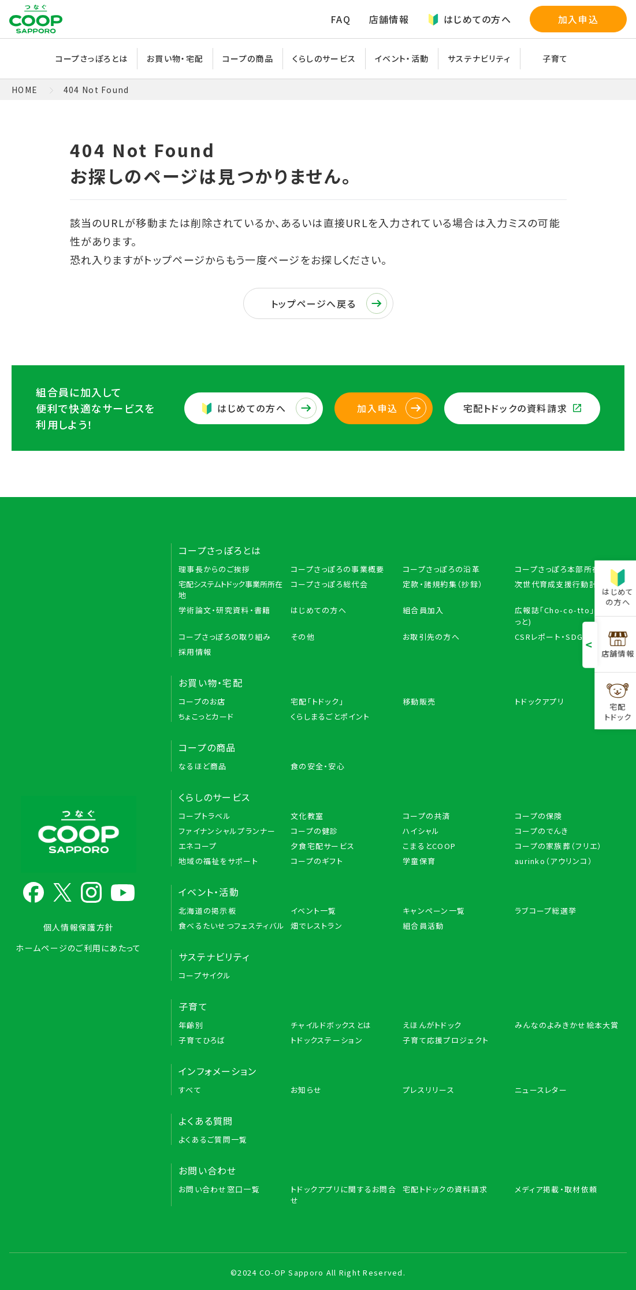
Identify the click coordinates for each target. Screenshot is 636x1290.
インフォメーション (217, 1071)
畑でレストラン (317, 925)
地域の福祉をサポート (218, 860)
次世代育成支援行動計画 (560, 584)
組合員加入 (423, 610)
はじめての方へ (469, 19)
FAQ (340, 19)
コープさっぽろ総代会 (329, 584)
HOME (25, 89)
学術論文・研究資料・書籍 (224, 610)
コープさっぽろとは (91, 58)
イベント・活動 (402, 58)
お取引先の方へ (431, 636)
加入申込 (578, 19)
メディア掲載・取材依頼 (556, 1189)
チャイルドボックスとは (331, 1025)
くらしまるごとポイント (330, 716)
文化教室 (307, 815)
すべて (190, 1089)
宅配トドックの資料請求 (522, 408)
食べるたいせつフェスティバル (231, 925)
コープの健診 (315, 830)
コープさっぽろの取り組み (224, 636)
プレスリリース (429, 1089)
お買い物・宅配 (175, 58)
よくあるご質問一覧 (213, 1139)
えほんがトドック (432, 1025)
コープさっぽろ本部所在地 (561, 569)
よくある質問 (205, 1121)
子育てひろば (202, 1040)
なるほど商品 (202, 766)
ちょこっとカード (206, 716)
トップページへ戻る (329, 303)
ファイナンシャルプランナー (227, 830)
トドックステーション (327, 1040)
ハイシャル (421, 830)
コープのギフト (317, 860)
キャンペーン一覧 (434, 910)
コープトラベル (204, 815)
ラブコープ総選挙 (546, 910)
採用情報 (194, 651)
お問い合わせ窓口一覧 (219, 1189)
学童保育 (419, 860)
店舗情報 (389, 19)
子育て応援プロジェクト (446, 1040)
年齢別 (190, 1025)
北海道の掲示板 (207, 910)
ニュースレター (541, 1089)
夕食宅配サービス (323, 845)
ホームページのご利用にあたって (78, 948)
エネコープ (197, 845)
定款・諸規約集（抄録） (443, 584)
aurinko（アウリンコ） (554, 860)
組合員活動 (423, 925)
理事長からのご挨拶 (214, 569)
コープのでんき (541, 830)
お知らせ (306, 1089)
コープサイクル (204, 975)
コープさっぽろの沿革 (441, 569)
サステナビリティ (479, 58)
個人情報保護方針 (78, 927)
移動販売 (419, 701)
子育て (555, 58)
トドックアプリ (539, 701)
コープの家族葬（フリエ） (558, 845)
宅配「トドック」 (317, 701)
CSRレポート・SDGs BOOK (564, 636)
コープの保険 (539, 815)
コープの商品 (247, 58)
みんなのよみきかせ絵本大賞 (567, 1025)
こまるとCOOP (429, 845)
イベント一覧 (314, 910)
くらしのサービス (324, 58)
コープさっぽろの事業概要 (337, 569)
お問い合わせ (207, 1170)
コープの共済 (427, 815)
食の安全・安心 (318, 766)
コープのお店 (202, 701)
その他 (303, 636)
